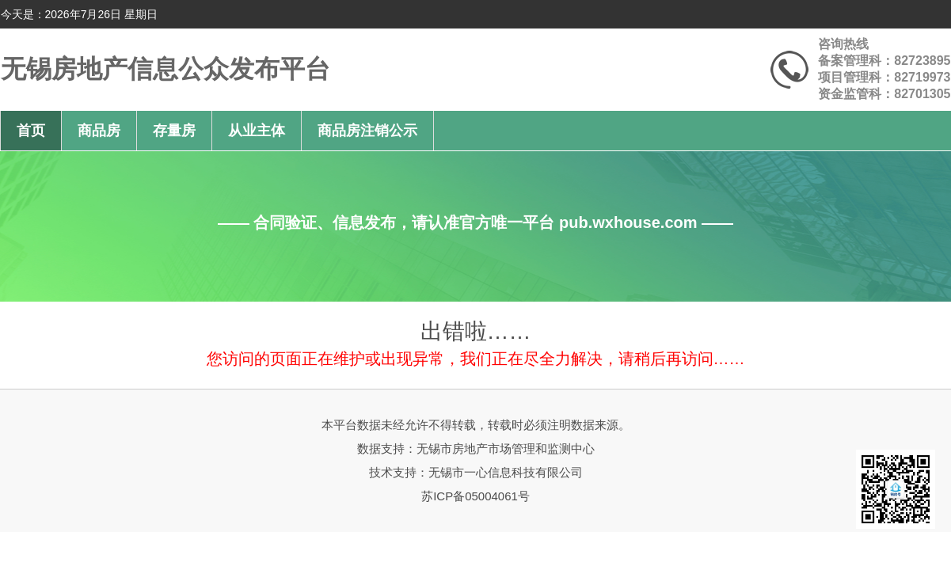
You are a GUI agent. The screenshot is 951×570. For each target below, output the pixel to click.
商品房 (99, 131)
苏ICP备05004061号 (475, 496)
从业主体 (256, 131)
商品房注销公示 (367, 131)
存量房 (174, 131)
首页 (31, 131)
